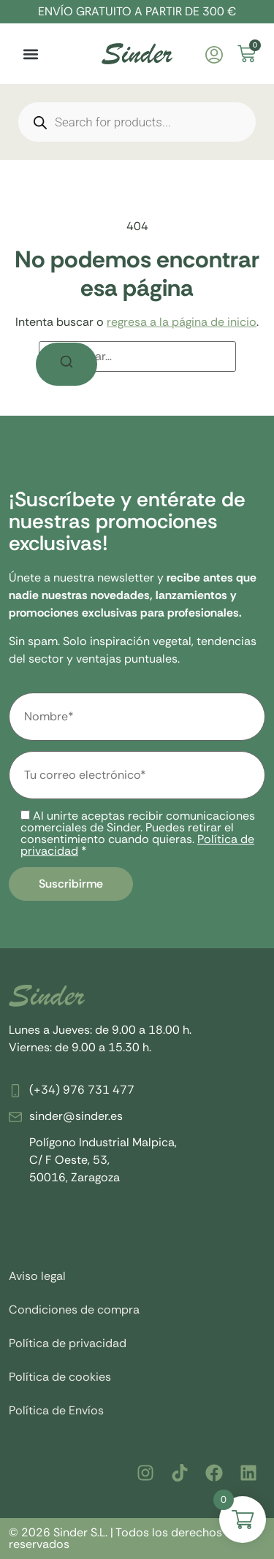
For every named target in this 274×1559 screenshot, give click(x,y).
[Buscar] (66, 364)
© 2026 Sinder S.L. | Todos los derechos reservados (115, 1538)
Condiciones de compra (74, 1309)
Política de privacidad (67, 1343)
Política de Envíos (56, 1410)
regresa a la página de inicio (181, 321)
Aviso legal (37, 1276)
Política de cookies (60, 1376)
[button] (30, 54)
